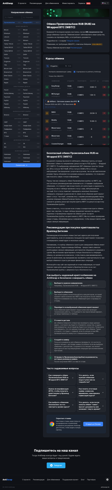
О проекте (22, 3)
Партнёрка (91, 480)
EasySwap (56, 86)
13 (104, 129)
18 (104, 87)
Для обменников (52, 3)
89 (104, 95)
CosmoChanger (58, 144)
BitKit (54, 112)
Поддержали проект (70, 480)
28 (104, 137)
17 (104, 113)
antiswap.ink (105, 487)
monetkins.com (56, 130)
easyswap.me (56, 88)
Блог (83, 480)
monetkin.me (56, 138)
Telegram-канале (72, 41)
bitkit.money (56, 114)
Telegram (56, 465)
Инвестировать (68, 3)
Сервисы (84, 3)
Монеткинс (56, 128)
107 (104, 121)
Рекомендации (36, 3)
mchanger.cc (56, 96)
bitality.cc (55, 122)
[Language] (105, 3)
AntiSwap (8, 3)
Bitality (54, 120)
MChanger (56, 94)
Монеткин (56, 136)
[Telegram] (107, 480)
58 (104, 145)
